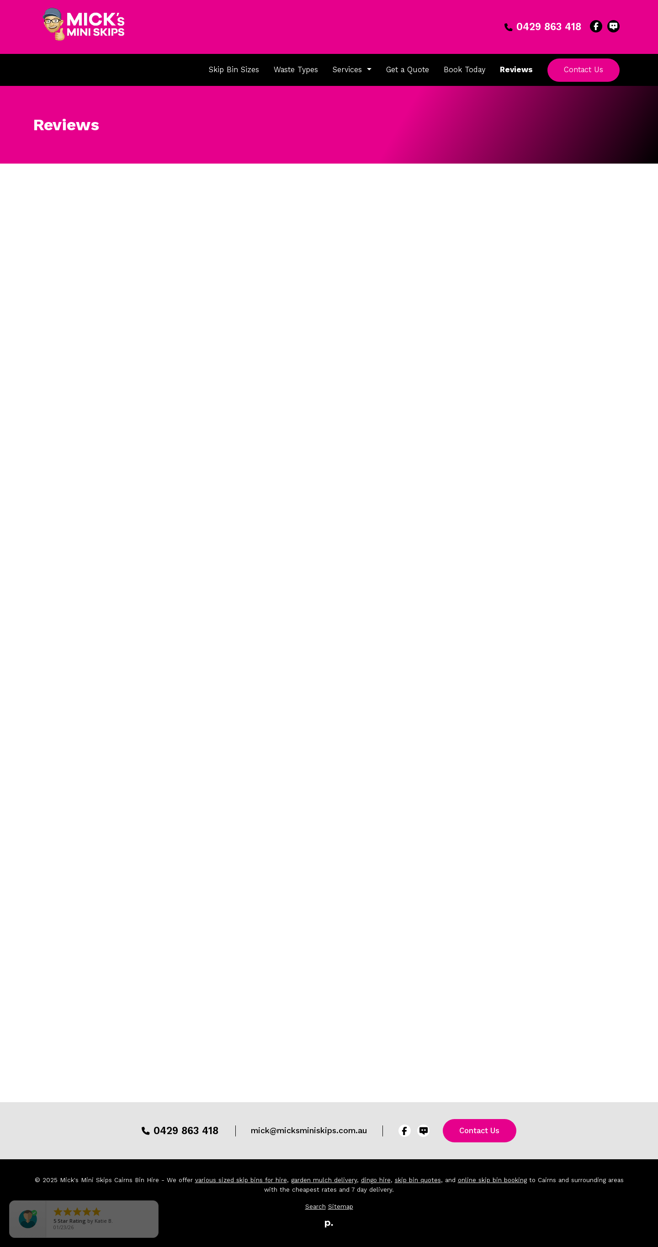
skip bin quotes (418, 1180)
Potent (347, 882)
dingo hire (376, 1180)
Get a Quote (407, 69)
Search (315, 1206)
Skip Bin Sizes (234, 69)
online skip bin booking (492, 1180)
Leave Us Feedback (585, 371)
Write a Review (331, 968)
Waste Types (296, 69)
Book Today (464, 69)
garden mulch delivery (324, 1180)
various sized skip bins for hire (241, 1180)
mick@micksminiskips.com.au (309, 1130)
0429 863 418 (542, 27)
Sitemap (340, 1206)
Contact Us (583, 69)
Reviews (516, 69)
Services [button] (349, 69)
